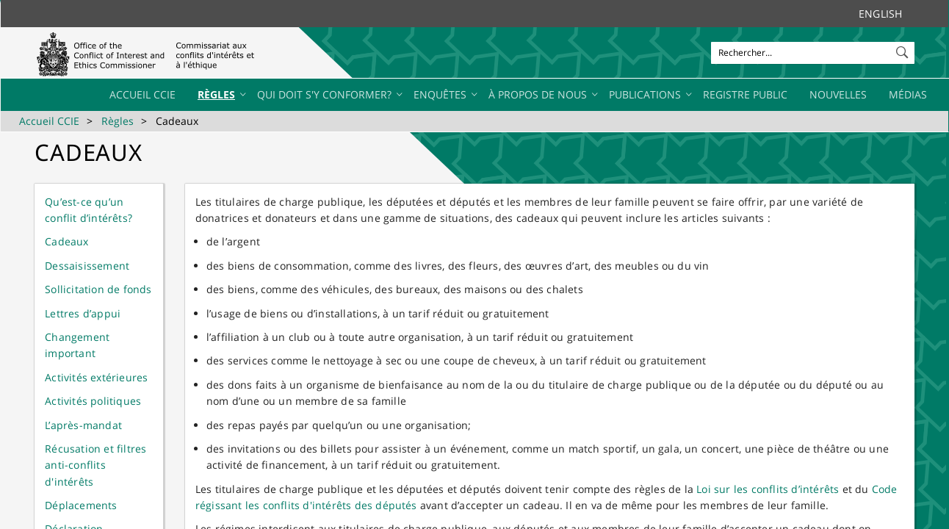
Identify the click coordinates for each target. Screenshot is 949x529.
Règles (117, 121)
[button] (903, 49)
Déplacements (81, 505)
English (881, 14)
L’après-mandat (83, 425)
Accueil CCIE (49, 121)
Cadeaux (66, 241)
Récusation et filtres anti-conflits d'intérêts (95, 465)
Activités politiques (93, 401)
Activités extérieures (96, 377)
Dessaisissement (87, 266)
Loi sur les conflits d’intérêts (767, 489)
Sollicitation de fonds (98, 289)
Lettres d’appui (82, 313)
